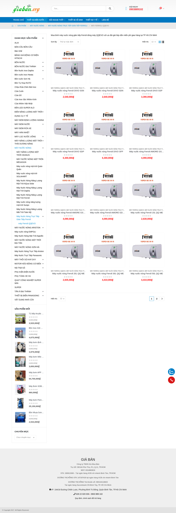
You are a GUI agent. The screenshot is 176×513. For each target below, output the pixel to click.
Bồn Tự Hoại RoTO (23, 83)
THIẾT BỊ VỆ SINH (75, 20)
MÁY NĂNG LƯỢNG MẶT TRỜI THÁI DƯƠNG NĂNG (28, 142)
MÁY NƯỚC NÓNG (23, 148)
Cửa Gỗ (18, 95)
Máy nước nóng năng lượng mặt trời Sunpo (28, 203)
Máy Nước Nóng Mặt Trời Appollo (29, 236)
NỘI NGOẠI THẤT (56, 20)
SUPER (18, 287)
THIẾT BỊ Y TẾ (91, 20)
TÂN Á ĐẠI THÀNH (23, 291)
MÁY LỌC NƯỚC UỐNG (25, 136)
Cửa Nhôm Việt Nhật (23, 103)
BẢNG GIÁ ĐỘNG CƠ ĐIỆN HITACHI (26, 56)
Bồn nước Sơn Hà (22, 79)
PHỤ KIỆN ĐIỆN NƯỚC (25, 272)
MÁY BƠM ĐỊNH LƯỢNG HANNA (29, 120)
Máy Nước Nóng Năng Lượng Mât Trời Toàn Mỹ (29, 210)
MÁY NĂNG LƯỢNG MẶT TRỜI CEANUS (27, 153)
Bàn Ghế (18, 51)
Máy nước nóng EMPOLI (25, 232)
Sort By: (54, 42)
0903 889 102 (97, 494)
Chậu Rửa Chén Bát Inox (25, 87)
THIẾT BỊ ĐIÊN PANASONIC (27, 295)
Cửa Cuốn (19, 91)
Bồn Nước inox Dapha (24, 70)
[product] (68, 67)
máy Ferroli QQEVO (58, 88)
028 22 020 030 (82, 494)
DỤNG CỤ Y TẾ (21, 116)
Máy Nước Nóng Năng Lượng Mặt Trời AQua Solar (29, 182)
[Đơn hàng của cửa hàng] (70, 41)
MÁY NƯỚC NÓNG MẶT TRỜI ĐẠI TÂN (28, 241)
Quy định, (78, 498)
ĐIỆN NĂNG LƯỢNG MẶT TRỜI (28, 112)
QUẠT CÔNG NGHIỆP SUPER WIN (28, 281)
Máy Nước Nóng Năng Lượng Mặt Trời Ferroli (29, 196)
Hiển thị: (145, 42)
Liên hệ (105, 20)
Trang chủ (18, 20)
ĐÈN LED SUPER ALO (24, 108)
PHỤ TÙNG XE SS (23, 276)
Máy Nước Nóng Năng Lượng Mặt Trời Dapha (29, 189)
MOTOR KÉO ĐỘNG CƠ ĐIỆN (28, 264)
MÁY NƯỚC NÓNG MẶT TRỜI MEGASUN (29, 160)
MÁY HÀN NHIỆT (22, 132)
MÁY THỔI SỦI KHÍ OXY (25, 259)
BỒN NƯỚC (20, 62)
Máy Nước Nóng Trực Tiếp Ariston (29, 251)
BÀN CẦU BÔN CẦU (23, 47)
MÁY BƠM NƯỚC (22, 124)
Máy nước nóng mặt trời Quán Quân (29, 167)
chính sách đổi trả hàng (92, 498)
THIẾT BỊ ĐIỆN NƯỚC (35, 20)
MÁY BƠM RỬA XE (23, 128)
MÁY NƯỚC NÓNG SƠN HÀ (27, 247)
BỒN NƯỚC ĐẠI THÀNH (25, 66)
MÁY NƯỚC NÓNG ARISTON (27, 228)
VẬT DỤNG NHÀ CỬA (24, 300)
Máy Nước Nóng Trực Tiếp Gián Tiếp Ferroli (82, 88)
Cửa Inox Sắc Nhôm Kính (25, 99)
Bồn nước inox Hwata (24, 75)
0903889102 (136, 9)
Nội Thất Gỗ (20, 268)
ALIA (17, 43)
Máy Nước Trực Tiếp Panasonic (28, 255)
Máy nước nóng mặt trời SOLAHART (26, 175)
